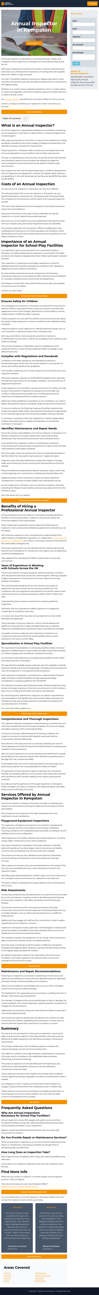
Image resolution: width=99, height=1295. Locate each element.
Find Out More (34, 966)
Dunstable (39, 1278)
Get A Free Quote (34, 1257)
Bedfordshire (40, 1281)
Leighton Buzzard (42, 1276)
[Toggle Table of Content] (24, 119)
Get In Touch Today (34, 112)
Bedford (4, 1187)
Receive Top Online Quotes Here (34, 714)
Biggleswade (40, 1273)
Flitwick (20, 1187)
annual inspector (12, 99)
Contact (92, 4)
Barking (34, 1187)
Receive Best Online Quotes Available (34, 500)
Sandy (27, 1187)
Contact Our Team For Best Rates (34, 296)
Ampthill (13, 1187)
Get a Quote (34, 43)
